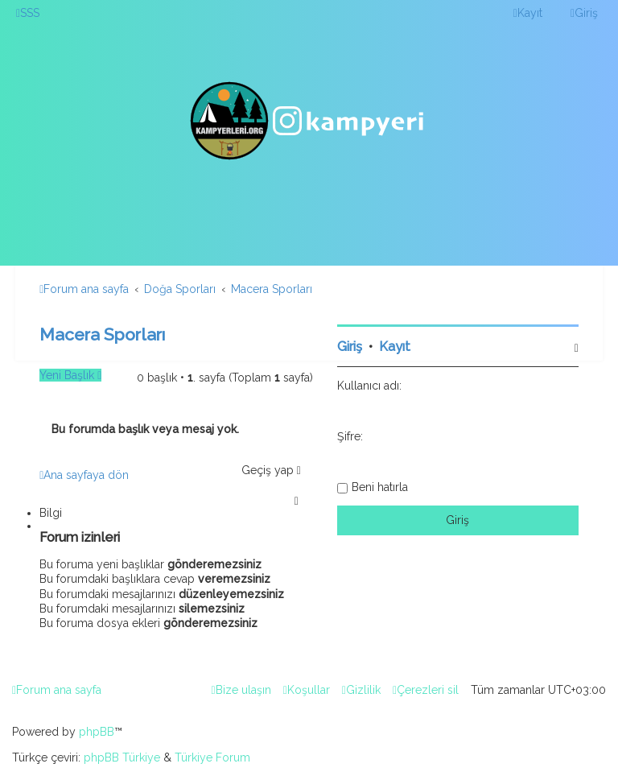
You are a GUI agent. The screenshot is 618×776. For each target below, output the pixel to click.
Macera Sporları (102, 334)
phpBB (96, 731)
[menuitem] (27, 12)
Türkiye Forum (212, 757)
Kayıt (394, 346)
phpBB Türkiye (122, 757)
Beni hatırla (380, 487)
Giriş (349, 346)
